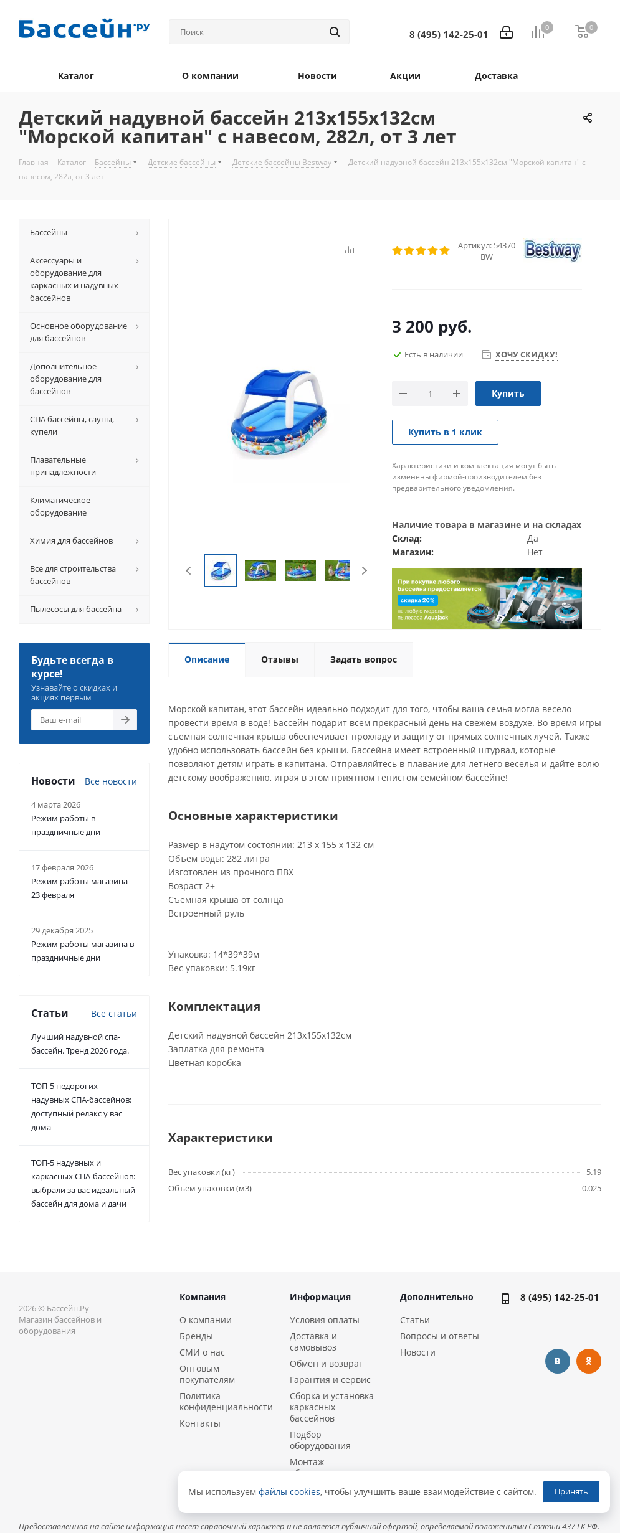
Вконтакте (557, 1361)
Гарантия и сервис (330, 1379)
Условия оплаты (325, 1320)
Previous (189, 571)
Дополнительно (437, 1297)
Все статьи (114, 1013)
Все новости (111, 781)
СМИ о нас (202, 1352)
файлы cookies (289, 1492)
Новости (418, 1352)
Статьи (415, 1320)
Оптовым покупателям (207, 1373)
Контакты (200, 1423)
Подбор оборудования (320, 1439)
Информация (320, 1297)
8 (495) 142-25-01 (559, 1297)
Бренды (196, 1336)
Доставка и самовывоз (313, 1341)
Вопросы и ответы (439, 1336)
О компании (205, 1320)
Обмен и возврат (326, 1363)
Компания (202, 1297)
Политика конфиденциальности (226, 1401)
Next (364, 571)
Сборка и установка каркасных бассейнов (332, 1407)
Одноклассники (588, 1361)
